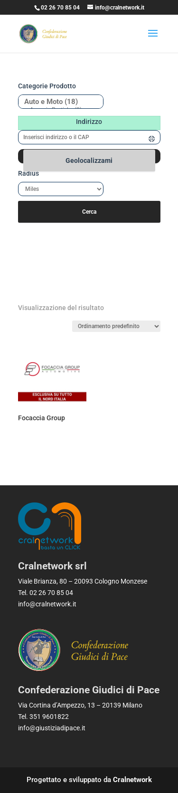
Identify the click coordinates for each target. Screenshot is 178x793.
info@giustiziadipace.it (51, 728)
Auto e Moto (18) (57, 101)
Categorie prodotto (47, 86)
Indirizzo (89, 121)
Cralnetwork (132, 779)
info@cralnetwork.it (47, 604)
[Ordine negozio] (116, 326)
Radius (28, 173)
